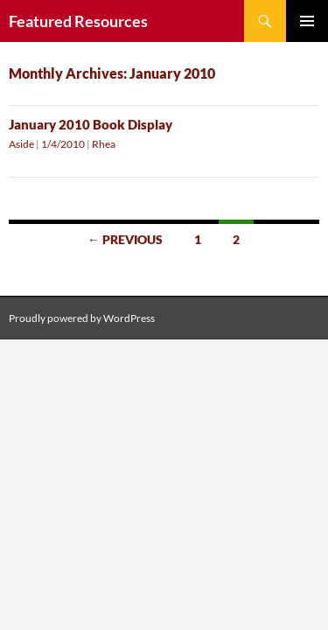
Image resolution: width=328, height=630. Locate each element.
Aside (21, 143)
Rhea (103, 143)
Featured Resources (78, 21)
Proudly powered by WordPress (82, 318)
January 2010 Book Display (90, 124)
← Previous (125, 239)
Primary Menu (307, 21)
